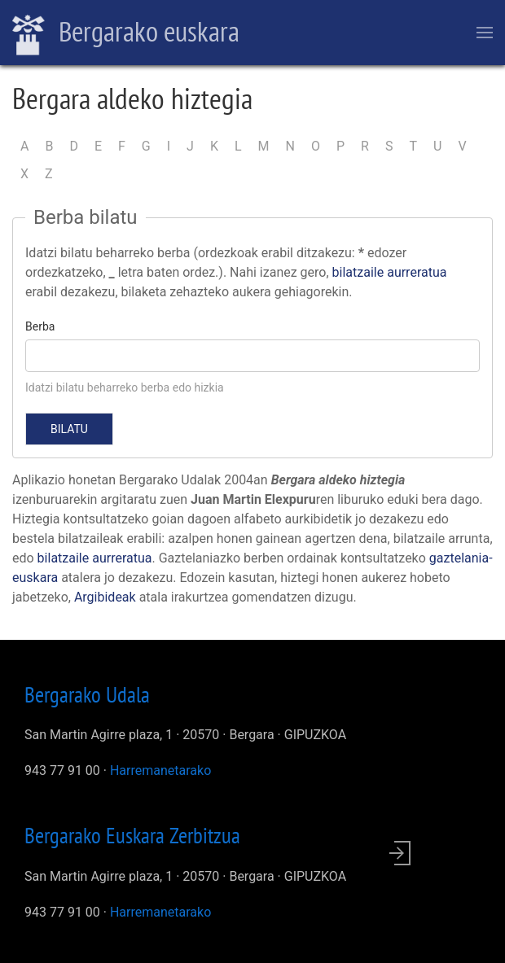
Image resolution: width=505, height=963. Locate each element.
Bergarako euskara (125, 33)
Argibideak (105, 597)
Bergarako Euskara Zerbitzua (132, 835)
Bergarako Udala (87, 694)
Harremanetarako (160, 770)
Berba (40, 326)
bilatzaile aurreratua (389, 272)
